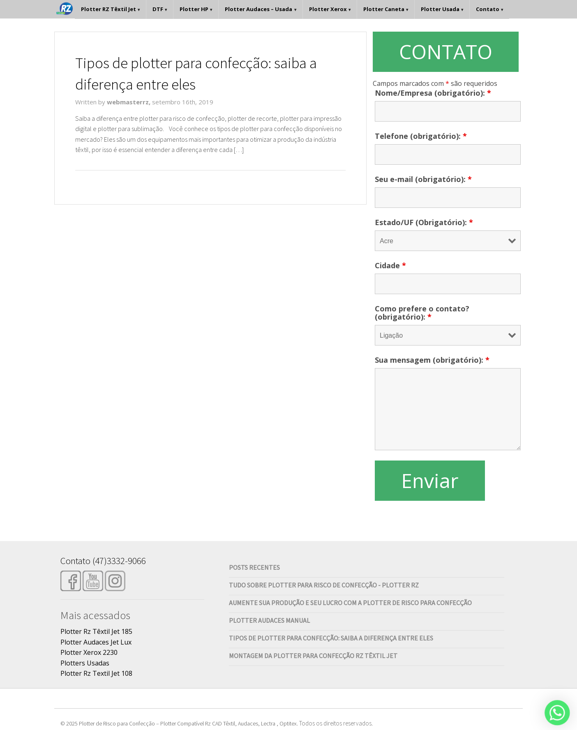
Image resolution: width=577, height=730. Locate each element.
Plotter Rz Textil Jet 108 (96, 673)
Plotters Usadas (84, 663)
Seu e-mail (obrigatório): (423, 179)
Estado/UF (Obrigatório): (424, 222)
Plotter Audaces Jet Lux (96, 642)
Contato (487, 9)
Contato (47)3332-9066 (103, 560)
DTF (157, 9)
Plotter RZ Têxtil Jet (108, 9)
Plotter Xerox (328, 9)
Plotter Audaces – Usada (258, 9)
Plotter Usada (440, 9)
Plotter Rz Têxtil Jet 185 (96, 631)
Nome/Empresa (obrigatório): (433, 93)
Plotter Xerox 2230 (89, 652)
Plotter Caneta (383, 9)
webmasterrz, (129, 102)
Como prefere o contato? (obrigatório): (422, 312)
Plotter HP (194, 9)
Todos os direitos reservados (335, 723)
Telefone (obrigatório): (421, 136)
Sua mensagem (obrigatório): (432, 360)
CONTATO (445, 51)
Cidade (390, 265)
